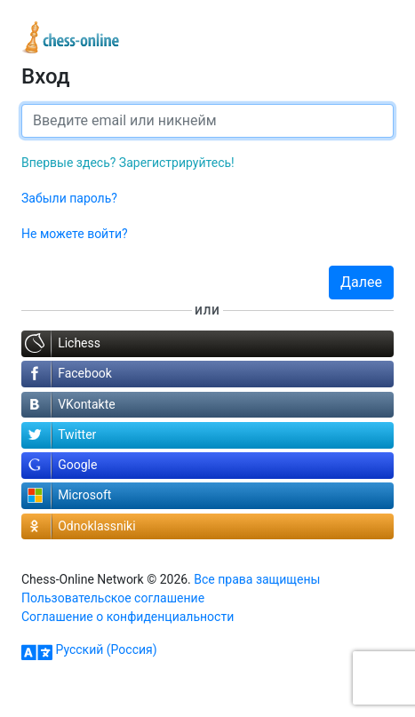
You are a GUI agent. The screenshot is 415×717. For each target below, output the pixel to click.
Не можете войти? (74, 234)
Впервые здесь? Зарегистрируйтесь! (128, 162)
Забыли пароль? (69, 198)
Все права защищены (257, 579)
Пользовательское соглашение (112, 598)
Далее (361, 282)
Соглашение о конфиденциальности (127, 616)
